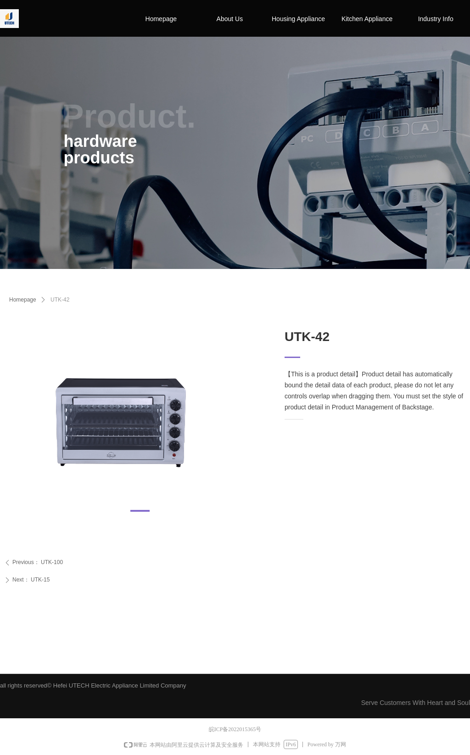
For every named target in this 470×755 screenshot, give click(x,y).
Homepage (22, 299)
